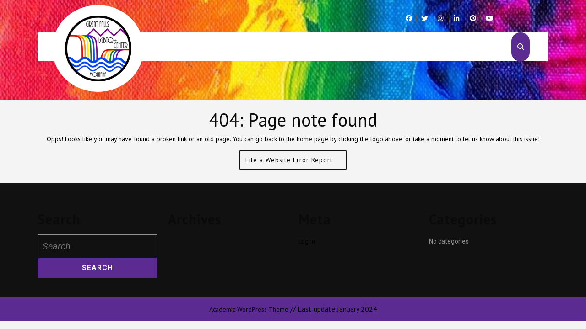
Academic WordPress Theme (248, 309)
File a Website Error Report (296, 162)
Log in (306, 241)
